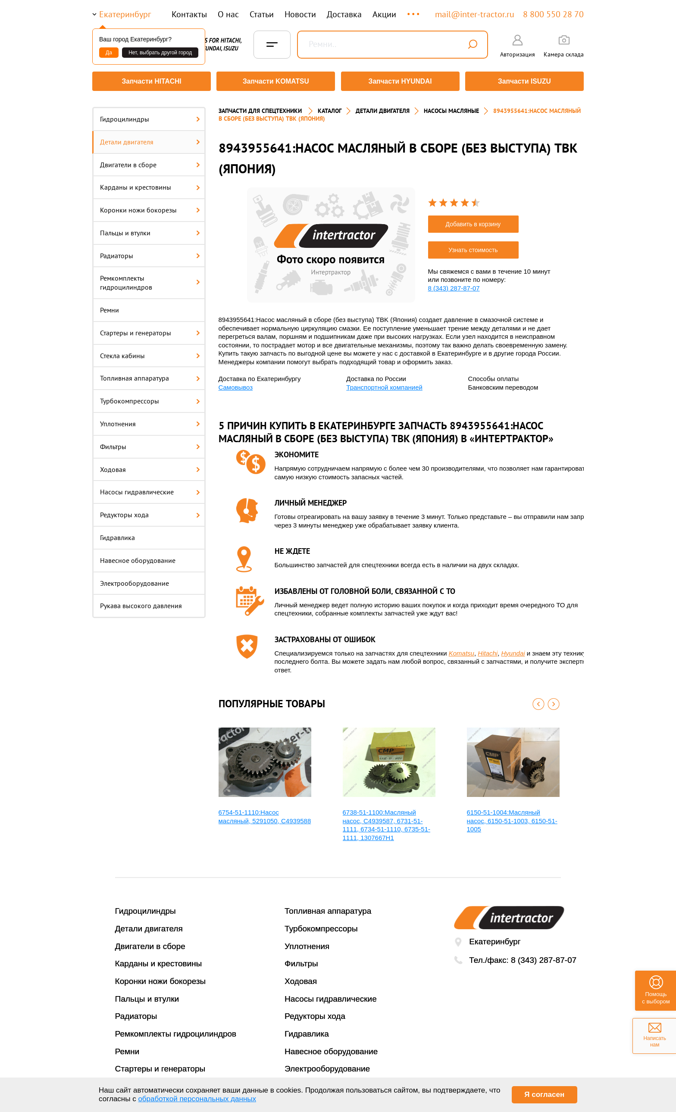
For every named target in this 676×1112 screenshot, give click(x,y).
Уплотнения (150, 420)
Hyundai (513, 650)
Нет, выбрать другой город (160, 53)
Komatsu (461, 650)
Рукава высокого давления (141, 603)
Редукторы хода (150, 511)
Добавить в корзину (473, 221)
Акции (384, 14)
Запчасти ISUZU (525, 81)
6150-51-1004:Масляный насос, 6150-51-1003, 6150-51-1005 (512, 818)
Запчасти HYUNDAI (400, 81)
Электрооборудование (134, 580)
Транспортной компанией (384, 384)
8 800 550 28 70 (553, 14)
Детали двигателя (150, 138)
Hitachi (488, 650)
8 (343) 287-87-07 (454, 285)
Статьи (262, 14)
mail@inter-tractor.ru (474, 14)
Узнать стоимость (473, 247)
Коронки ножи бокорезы (150, 207)
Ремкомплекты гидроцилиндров (150, 280)
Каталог (329, 108)
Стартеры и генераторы (150, 329)
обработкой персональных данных (197, 1099)
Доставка (344, 14)
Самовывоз (236, 384)
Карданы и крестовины (150, 184)
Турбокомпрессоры (150, 398)
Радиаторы (150, 252)
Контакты (189, 14)
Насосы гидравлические (150, 489)
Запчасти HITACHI (150, 81)
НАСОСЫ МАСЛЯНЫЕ (451, 108)
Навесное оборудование (137, 557)
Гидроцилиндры (150, 116)
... (414, 10)
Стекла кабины (150, 352)
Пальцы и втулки (150, 229)
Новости (300, 14)
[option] (331, 242)
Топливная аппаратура (150, 375)
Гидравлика (117, 534)
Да (109, 53)
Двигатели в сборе (150, 161)
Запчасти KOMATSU (275, 81)
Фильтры (150, 443)
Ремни (109, 307)
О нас (228, 14)
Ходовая (150, 466)
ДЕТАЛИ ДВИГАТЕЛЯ (383, 108)
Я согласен (544, 1094)
